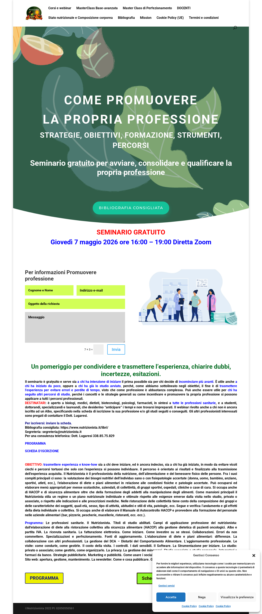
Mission (145, 18)
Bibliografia (126, 18)
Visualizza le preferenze (237, 597)
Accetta (171, 597)
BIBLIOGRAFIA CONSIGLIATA (131, 208)
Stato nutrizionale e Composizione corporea (80, 18)
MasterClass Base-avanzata (97, 8)
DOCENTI (184, 8)
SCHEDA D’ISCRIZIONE (42, 451)
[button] (254, 555)
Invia (116, 349)
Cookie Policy (189, 606)
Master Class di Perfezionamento (147, 8)
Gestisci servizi (166, 585)
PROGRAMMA (44, 578)
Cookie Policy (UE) (170, 18)
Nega (202, 597)
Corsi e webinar (59, 8)
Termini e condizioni (204, 18)
